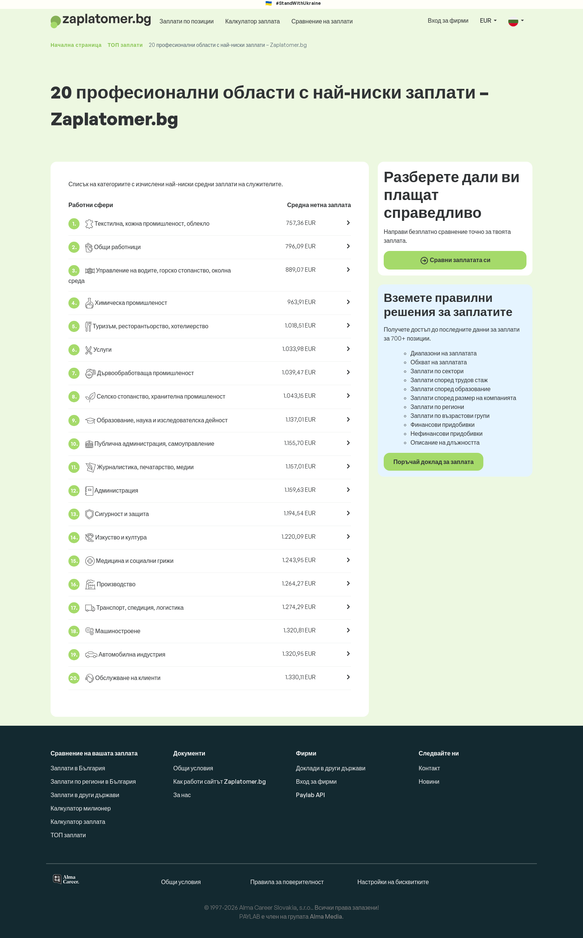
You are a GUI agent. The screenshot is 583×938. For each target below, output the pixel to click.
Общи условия (193, 768)
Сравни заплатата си (455, 260)
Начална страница (76, 45)
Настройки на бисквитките (393, 882)
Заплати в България (78, 768)
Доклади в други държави (330, 768)
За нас (182, 795)
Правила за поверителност (287, 882)
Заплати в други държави (85, 795)
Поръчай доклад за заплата (433, 461)
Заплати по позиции (187, 21)
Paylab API (310, 795)
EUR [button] (486, 20)
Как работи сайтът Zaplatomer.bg (219, 781)
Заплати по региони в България (93, 781)
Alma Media (326, 916)
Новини (429, 781)
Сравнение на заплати (322, 21)
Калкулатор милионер (81, 808)
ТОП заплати (125, 45)
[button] (516, 21)
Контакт (429, 768)
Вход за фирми (448, 20)
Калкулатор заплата (252, 21)
